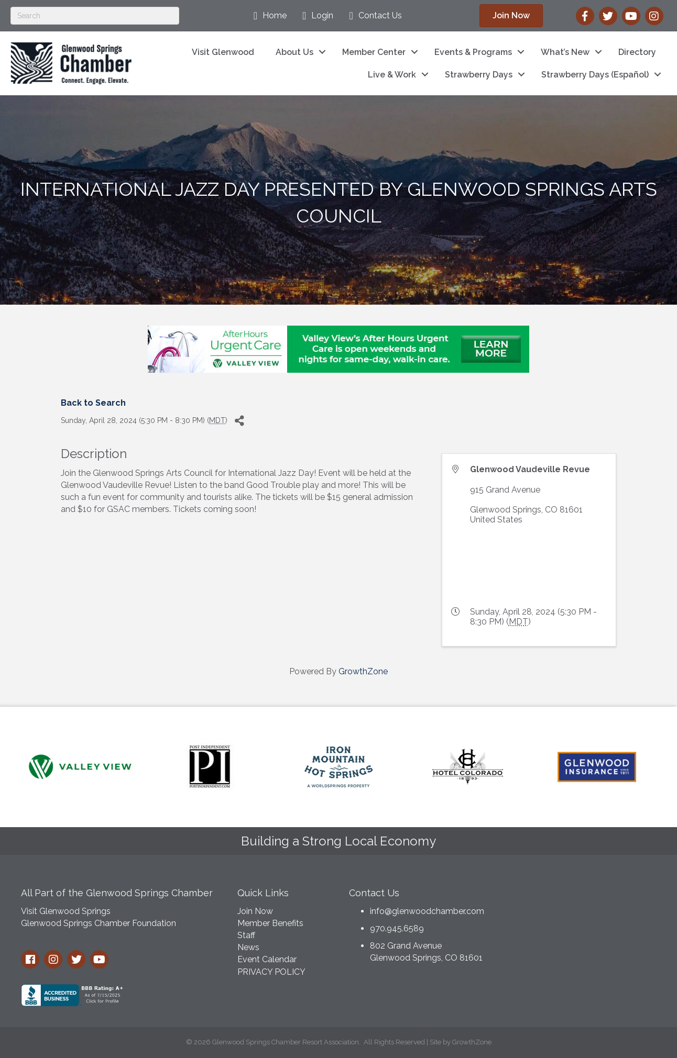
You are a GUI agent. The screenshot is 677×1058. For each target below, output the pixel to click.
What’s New (565, 52)
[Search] (94, 16)
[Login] (315, 15)
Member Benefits (270, 923)
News (248, 947)
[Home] (267, 15)
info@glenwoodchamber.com (427, 911)
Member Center (374, 52)
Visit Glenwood (223, 52)
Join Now (255, 911)
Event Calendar (267, 959)
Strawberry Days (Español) (595, 75)
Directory (637, 52)
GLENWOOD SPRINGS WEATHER (581, 920)
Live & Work (392, 75)
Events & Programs (473, 52)
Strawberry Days (478, 75)
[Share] (239, 420)
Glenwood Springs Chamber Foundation (98, 923)
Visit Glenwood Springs (66, 911)
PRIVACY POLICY (271, 972)
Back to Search (93, 403)
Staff (246, 935)
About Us (294, 52)
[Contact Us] (372, 15)
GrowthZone (363, 671)
